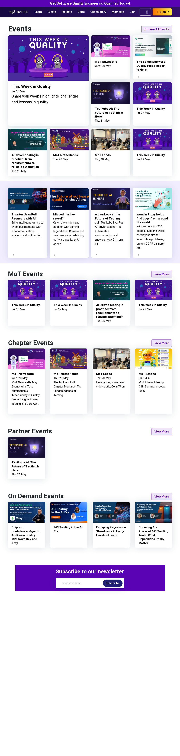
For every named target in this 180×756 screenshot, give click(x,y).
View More (162, 274)
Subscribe (113, 583)
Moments (118, 12)
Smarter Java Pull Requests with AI (24, 216)
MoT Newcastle (106, 62)
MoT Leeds (103, 155)
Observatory (98, 12)
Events (51, 12)
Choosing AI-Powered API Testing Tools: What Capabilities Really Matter (153, 535)
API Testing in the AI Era (68, 529)
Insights (67, 12)
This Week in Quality (33, 86)
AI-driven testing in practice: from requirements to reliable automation (26, 161)
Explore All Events (156, 29)
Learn (38, 12)
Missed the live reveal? (64, 216)
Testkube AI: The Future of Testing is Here (109, 112)
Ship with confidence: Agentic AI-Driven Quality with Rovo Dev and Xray (26, 535)
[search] (147, 12)
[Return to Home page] (18, 12)
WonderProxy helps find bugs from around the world (151, 218)
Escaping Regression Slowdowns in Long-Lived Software (111, 531)
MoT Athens (147, 374)
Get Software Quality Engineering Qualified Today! (90, 3)
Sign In (162, 12)
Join (132, 12)
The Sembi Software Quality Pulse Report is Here (151, 66)
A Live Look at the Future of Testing (108, 216)
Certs (81, 12)
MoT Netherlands (66, 155)
